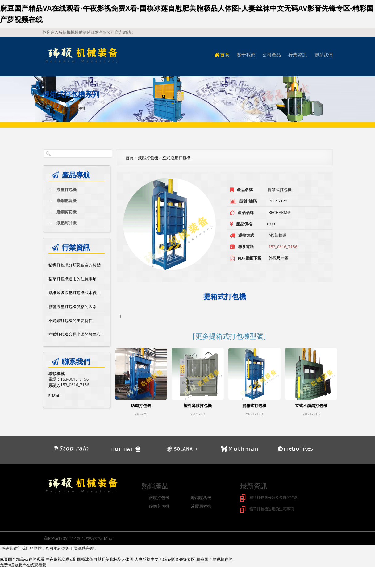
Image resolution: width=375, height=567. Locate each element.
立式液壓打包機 (176, 158)
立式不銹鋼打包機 (311, 405)
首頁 (221, 54)
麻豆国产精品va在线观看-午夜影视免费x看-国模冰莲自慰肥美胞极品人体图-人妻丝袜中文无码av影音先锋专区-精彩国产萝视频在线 (116, 558)
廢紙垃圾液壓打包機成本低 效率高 (79, 292)
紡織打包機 (141, 405)
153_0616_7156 (283, 246)
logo (81, 55)
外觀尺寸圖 (279, 258)
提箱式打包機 (254, 405)
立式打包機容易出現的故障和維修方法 (82, 334)
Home (49, 108)
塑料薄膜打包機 (198, 405)
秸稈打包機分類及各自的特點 (74, 265)
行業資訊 (297, 54)
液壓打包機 (62, 189)
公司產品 (271, 54)
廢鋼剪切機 (62, 212)
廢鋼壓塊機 (62, 200)
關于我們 (246, 54)
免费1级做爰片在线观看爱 (23, 564)
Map (108, 537)
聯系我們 (323, 54)
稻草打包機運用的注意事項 (72, 278)
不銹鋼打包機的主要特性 (70, 320)
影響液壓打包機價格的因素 (72, 306)
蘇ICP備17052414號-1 (64, 537)
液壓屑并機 (62, 223)
